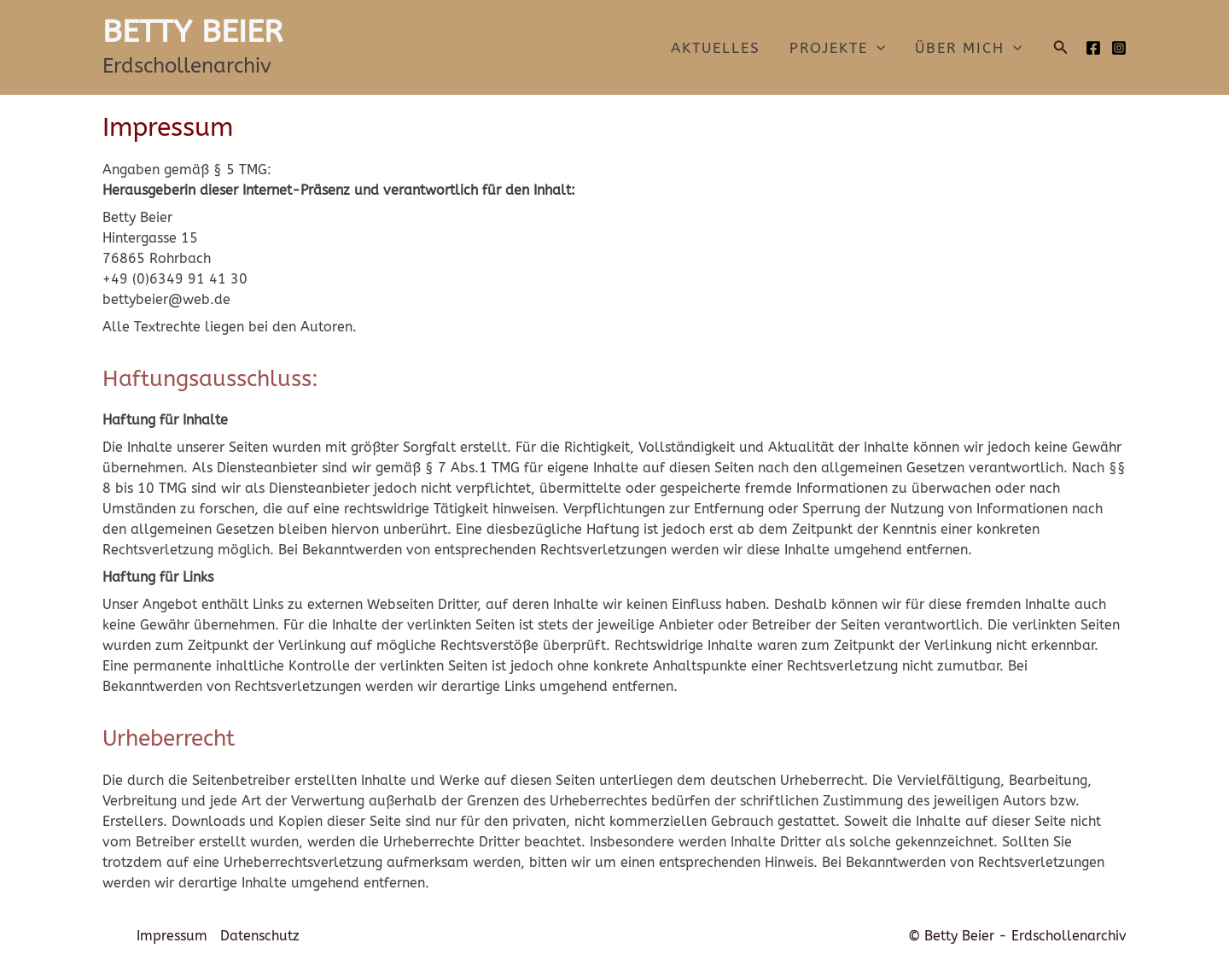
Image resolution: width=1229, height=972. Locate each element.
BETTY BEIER (192, 32)
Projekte (837, 48)
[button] (1061, 48)
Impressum (172, 936)
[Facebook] (1093, 48)
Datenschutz (260, 936)
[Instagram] (1119, 48)
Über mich (968, 48)
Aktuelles (715, 47)
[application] (876, 48)
